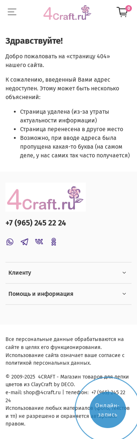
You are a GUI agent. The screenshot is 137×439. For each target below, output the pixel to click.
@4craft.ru (48, 392)
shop (29, 392)
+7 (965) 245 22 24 (35, 223)
